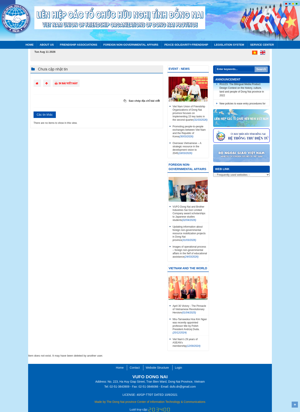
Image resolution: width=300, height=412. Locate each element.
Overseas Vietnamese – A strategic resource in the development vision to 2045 (186, 148)
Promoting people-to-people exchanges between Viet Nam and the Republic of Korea (189, 131)
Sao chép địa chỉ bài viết (142, 100)
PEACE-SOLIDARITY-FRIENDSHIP (186, 44)
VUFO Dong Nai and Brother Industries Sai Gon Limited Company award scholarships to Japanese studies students (188, 213)
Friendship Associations (78, 44)
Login (178, 367)
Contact (135, 367)
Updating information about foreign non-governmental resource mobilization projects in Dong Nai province (189, 233)
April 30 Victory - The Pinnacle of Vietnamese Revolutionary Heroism (189, 309)
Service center (262, 44)
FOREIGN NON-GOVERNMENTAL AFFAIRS (130, 44)
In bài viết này (66, 83)
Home (29, 44)
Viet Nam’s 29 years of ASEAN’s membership (186, 342)
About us (47, 44)
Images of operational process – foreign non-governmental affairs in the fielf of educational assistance (189, 251)
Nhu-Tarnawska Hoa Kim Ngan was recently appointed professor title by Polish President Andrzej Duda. (189, 326)
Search (261, 69)
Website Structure (157, 367)
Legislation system (229, 44)
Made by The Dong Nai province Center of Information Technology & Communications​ (150, 401)
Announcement (228, 79)
